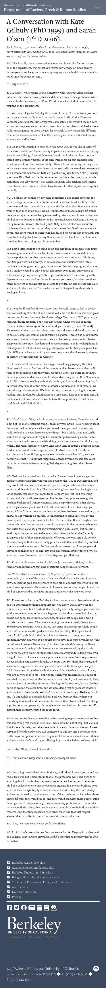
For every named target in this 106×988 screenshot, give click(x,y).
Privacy (16, 897)
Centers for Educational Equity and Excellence (42, 882)
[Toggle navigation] (97, 7)
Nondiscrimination (24, 892)
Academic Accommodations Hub (33, 867)
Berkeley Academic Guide (28, 863)
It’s (49, 516)
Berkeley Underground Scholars (32, 872)
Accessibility (20, 887)
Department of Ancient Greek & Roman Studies (45, 7)
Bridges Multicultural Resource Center (36, 877)
